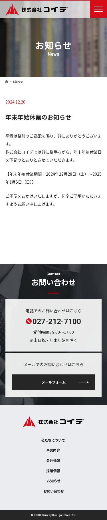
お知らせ (53, 480)
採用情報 (53, 470)
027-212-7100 (57, 321)
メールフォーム (54, 382)
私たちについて (53, 440)
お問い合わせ (53, 491)
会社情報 (53, 460)
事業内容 (53, 450)
